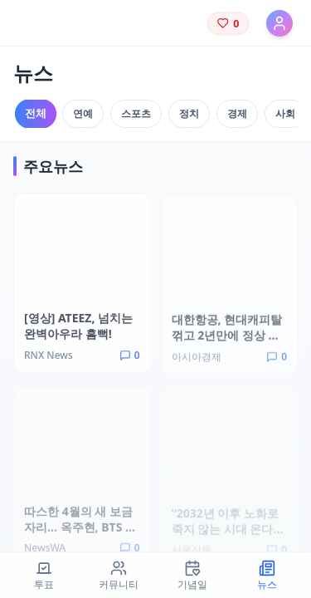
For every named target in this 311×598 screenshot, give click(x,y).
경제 (237, 113)
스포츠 (136, 113)
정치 (189, 113)
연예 (83, 113)
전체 (35, 113)
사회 (285, 113)
